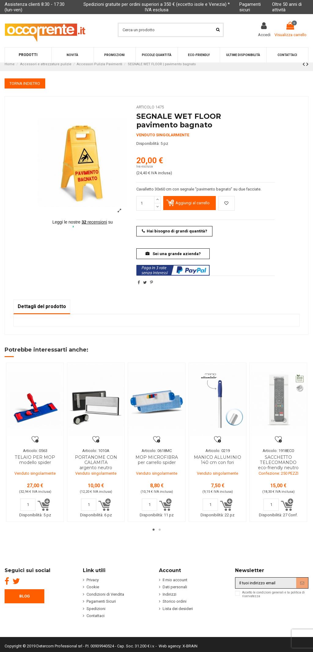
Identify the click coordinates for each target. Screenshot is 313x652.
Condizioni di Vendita (105, 599)
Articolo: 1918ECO (278, 450)
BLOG (24, 601)
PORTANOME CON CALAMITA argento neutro (96, 462)
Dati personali (175, 592)
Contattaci (96, 620)
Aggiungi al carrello (192, 203)
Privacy (93, 584)
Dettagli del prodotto (42, 306)
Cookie (93, 592)
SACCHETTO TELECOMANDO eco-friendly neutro (278, 462)
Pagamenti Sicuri (101, 606)
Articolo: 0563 (35, 450)
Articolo (145, 107)
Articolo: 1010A (95, 450)
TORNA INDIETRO (24, 83)
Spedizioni (96, 613)
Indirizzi (169, 599)
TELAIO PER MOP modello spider (35, 459)
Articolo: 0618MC (157, 450)
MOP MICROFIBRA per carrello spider (156, 459)
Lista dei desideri (178, 613)
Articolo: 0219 (217, 450)
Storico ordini (174, 606)
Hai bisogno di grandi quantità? (175, 231)
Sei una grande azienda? (173, 253)
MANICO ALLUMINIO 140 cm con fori (217, 459)
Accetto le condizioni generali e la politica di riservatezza (273, 599)
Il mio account (175, 584)
